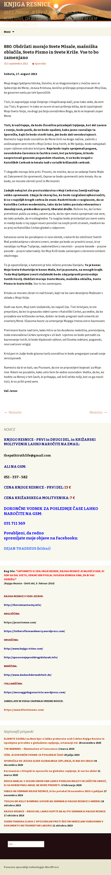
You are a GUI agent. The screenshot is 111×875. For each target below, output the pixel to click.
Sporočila (40, 63)
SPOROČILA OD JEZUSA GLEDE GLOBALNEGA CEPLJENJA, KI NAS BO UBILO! (49, 761)
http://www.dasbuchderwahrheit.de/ (28, 675)
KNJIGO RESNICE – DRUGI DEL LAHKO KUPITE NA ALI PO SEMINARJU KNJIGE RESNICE (55, 811)
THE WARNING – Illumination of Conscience (31, 749)
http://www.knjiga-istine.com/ (23, 648)
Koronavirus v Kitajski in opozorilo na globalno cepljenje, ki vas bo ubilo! (50, 771)
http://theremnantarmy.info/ (22, 605)
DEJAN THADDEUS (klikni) (27, 548)
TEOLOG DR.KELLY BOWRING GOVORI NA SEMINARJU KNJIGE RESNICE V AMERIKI (52, 801)
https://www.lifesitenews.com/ (24, 709)
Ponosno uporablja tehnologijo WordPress (31, 867)
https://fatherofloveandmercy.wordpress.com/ (34, 631)
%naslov (13, 412)
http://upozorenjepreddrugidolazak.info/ (31, 657)
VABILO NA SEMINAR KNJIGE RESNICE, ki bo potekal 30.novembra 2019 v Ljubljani (53, 791)
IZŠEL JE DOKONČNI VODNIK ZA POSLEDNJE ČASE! (33, 755)
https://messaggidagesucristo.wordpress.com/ (35, 692)
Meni (7, 32)
